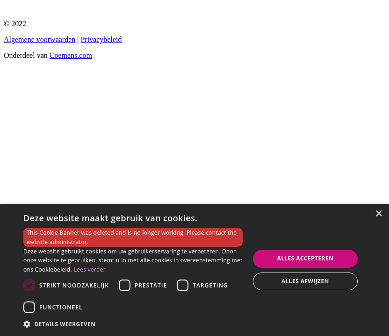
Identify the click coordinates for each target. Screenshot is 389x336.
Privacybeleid (101, 39)
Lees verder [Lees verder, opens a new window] (89, 269)
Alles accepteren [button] (305, 258)
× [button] (378, 213)
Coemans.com (71, 55)
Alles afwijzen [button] (305, 281)
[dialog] (194, 270)
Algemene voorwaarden (39, 39)
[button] (133, 323)
